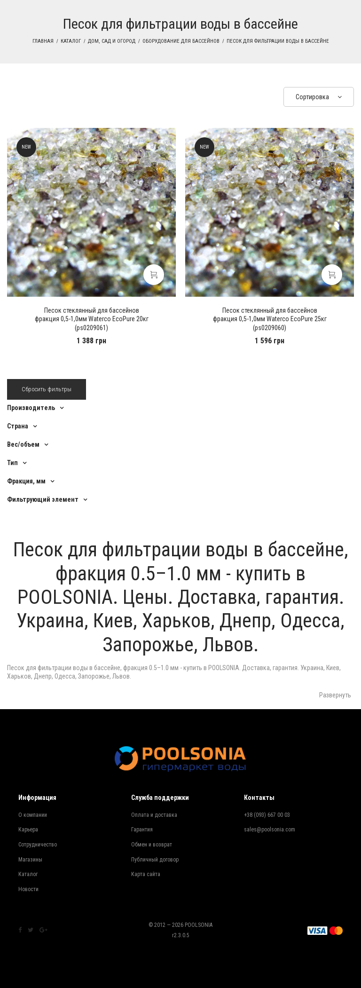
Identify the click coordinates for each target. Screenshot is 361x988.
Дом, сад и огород (111, 41)
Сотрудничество (37, 844)
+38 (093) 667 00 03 (267, 815)
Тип (12, 462)
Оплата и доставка (154, 815)
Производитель (31, 407)
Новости (28, 889)
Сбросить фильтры (46, 389)
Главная (43, 41)
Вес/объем (23, 444)
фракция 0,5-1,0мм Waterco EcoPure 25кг (270, 319)
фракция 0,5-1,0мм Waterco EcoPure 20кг (92, 319)
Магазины (30, 859)
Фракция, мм (26, 481)
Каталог (71, 41)
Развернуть (335, 695)
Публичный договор (155, 859)
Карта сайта (145, 874)
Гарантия (142, 829)
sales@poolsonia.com (269, 829)
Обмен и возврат (151, 844)
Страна (17, 426)
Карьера (28, 829)
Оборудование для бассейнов (181, 41)
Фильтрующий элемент (42, 499)
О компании (32, 815)
